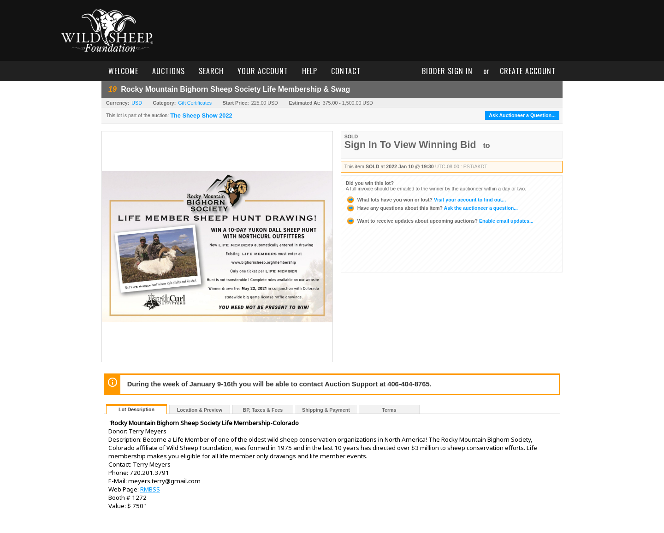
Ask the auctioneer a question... (432, 208)
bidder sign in (447, 71)
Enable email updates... (440, 221)
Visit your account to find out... (426, 199)
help (309, 71)
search (211, 71)
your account (262, 71)
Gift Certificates (195, 103)
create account (528, 71)
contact (346, 71)
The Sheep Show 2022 (201, 116)
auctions (168, 71)
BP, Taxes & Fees (263, 410)
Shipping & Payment (326, 410)
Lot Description (136, 409)
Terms (389, 410)
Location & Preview (199, 410)
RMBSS (150, 489)
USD (136, 103)
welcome (123, 71)
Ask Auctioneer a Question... (522, 115)
